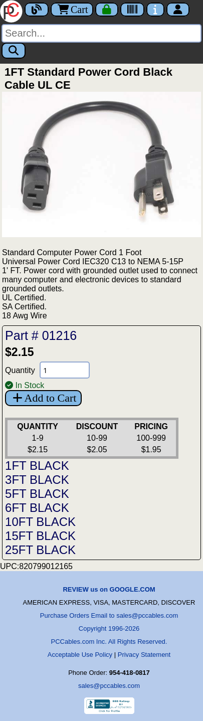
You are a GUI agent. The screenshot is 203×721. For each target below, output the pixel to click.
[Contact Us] (155, 10)
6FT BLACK (37, 507)
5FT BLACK (37, 493)
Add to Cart (43, 398)
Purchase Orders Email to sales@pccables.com (109, 615)
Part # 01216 (41, 335)
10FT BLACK (40, 521)
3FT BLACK (37, 479)
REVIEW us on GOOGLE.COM (109, 589)
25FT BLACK (40, 550)
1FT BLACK (37, 465)
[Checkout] (106, 10)
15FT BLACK (40, 536)
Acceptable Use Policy (80, 654)
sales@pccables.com (109, 685)
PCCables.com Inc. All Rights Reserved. (109, 641)
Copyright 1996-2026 (109, 628)
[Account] (177, 10)
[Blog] (37, 10)
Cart (72, 9)
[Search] (101, 33)
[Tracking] (132, 10)
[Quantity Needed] (65, 370)
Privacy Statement (144, 654)
